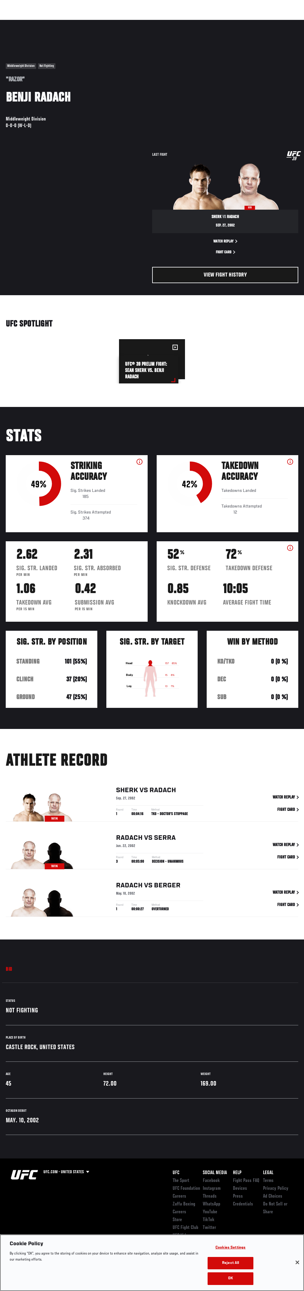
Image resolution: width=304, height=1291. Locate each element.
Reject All (230, 1263)
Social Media (215, 1173)
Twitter (209, 1227)
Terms (268, 1180)
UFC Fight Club (185, 1227)
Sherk (127, 791)
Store (177, 1220)
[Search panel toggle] (284, 23)
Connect (188, 22)
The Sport (181, 1180)
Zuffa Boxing (241, 22)
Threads (210, 1196)
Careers (179, 1196)
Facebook (211, 1180)
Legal (268, 1173)
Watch (212, 22)
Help (237, 1173)
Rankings (42, 22)
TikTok (209, 1220)
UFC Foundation (186, 1188)
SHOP (268, 22)
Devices (240, 1188)
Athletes (68, 22)
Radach (162, 791)
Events (16, 22)
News (92, 22)
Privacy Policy (275, 1188)
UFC (176, 1173)
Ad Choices (272, 1196)
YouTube (210, 1212)
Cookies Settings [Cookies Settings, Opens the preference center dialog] (230, 1248)
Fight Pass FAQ (246, 1180)
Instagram (212, 1188)
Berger (167, 886)
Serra (165, 838)
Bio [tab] (9, 969)
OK (230, 1278)
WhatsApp (211, 1204)
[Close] (297, 1262)
